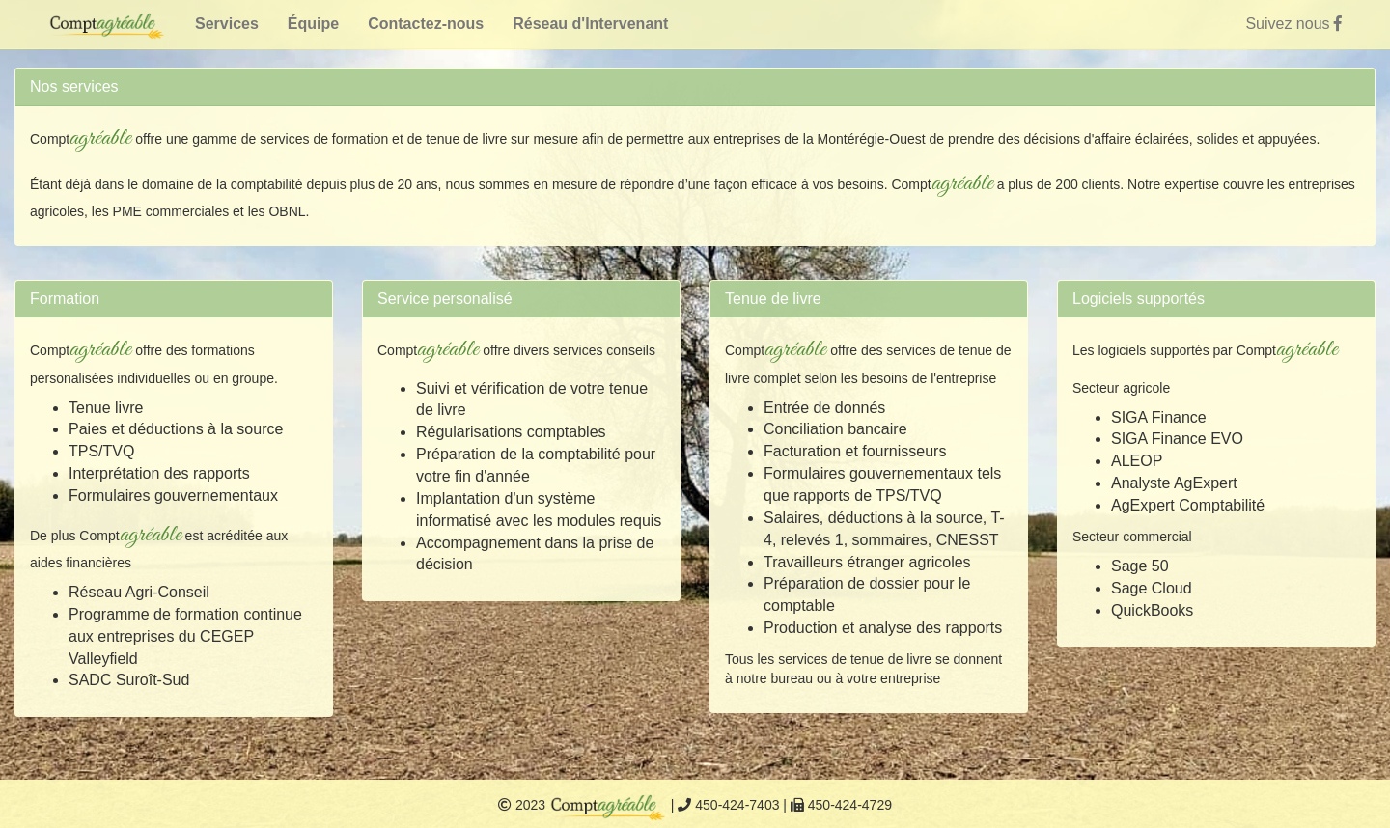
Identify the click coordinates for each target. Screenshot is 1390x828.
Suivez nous (1293, 23)
